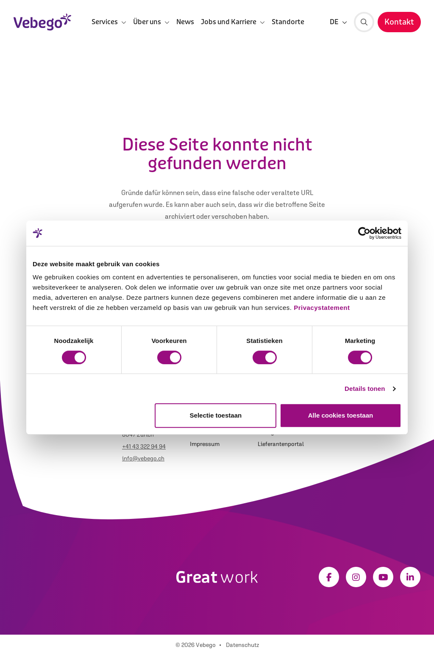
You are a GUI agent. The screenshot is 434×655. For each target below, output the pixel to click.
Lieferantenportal (281, 443)
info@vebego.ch (143, 458)
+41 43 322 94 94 (144, 446)
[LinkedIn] (410, 577)
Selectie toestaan (216, 415)
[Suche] (364, 22)
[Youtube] (383, 577)
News (185, 21)
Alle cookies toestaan (340, 415)
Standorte (288, 21)
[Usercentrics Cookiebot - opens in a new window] (364, 233)
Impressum (205, 443)
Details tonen (365, 388)
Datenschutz (242, 644)
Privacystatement (322, 307)
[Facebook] (329, 577)
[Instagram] (356, 577)
